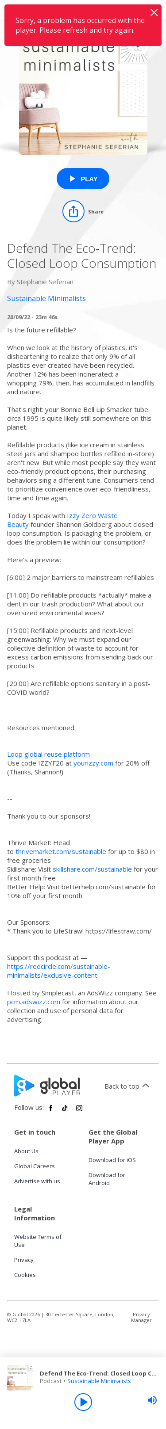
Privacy (24, 1260)
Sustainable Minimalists (99, 1381)
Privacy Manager (141, 1317)
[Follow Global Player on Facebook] (51, 1111)
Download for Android (107, 1179)
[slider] (152, 1400)
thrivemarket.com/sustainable (60, 851)
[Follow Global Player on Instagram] (79, 1111)
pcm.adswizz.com (33, 1001)
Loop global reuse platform (48, 754)
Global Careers (34, 1166)
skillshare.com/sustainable (92, 869)
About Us (26, 1151)
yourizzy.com (93, 762)
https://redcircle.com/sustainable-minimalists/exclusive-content (58, 970)
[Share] (83, 211)
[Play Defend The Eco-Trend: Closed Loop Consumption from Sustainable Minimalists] (83, 178)
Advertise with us (37, 1181)
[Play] (83, 1402)
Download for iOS (112, 1160)
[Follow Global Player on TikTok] (65, 1111)
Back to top (128, 1086)
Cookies (25, 1275)
